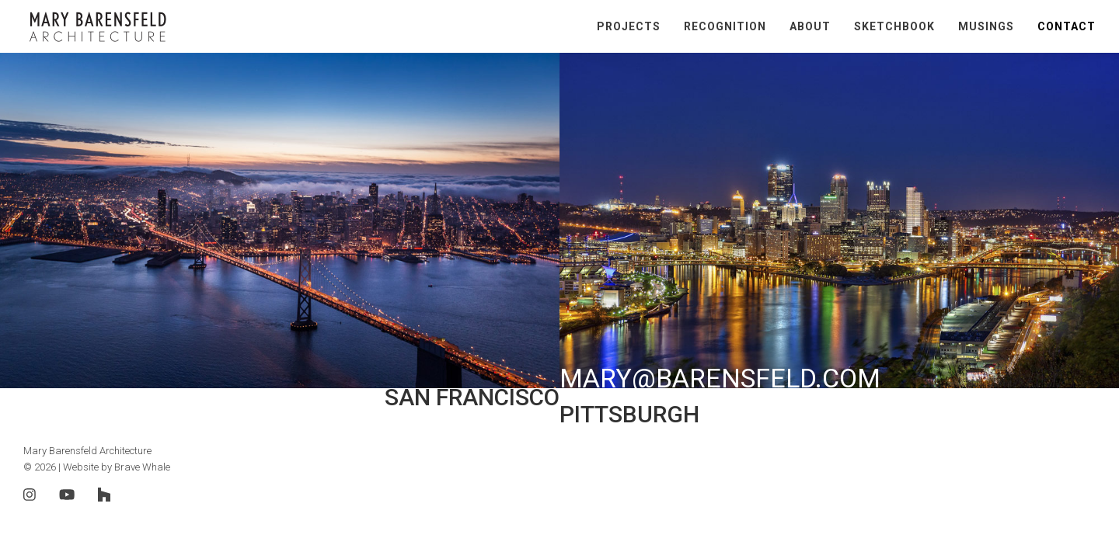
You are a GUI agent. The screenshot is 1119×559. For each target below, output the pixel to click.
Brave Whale (142, 467)
